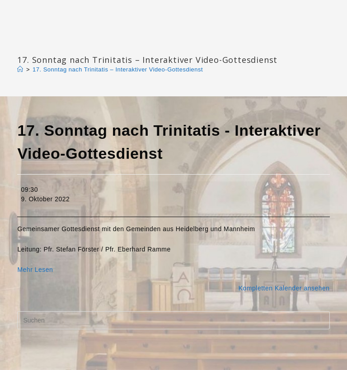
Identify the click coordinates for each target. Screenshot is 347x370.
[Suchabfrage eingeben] (173, 320)
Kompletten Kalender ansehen (284, 288)
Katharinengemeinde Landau (94, 45)
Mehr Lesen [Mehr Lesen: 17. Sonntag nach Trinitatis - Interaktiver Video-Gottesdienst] (35, 269)
